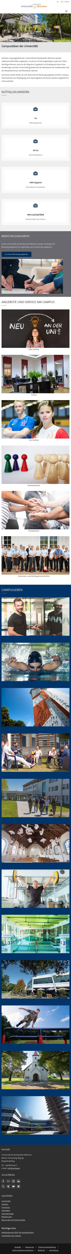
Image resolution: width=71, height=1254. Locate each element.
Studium (5, 1204)
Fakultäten (6, 1210)
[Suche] (61, 2)
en (58, 2)
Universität (6, 1201)
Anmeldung (53, 1250)
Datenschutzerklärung (47, 1247)
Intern (67, 2)
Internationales (8, 1214)
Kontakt (18, 1247)
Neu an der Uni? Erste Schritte (13, 1220)
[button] (66, 11)
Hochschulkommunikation (22, 1250)
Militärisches (7, 1217)
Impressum (29, 1247)
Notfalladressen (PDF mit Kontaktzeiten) (18, 1232)
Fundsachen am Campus (11, 1235)
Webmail (41, 1250)
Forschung (6, 1207)
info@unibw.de (14, 1168)
